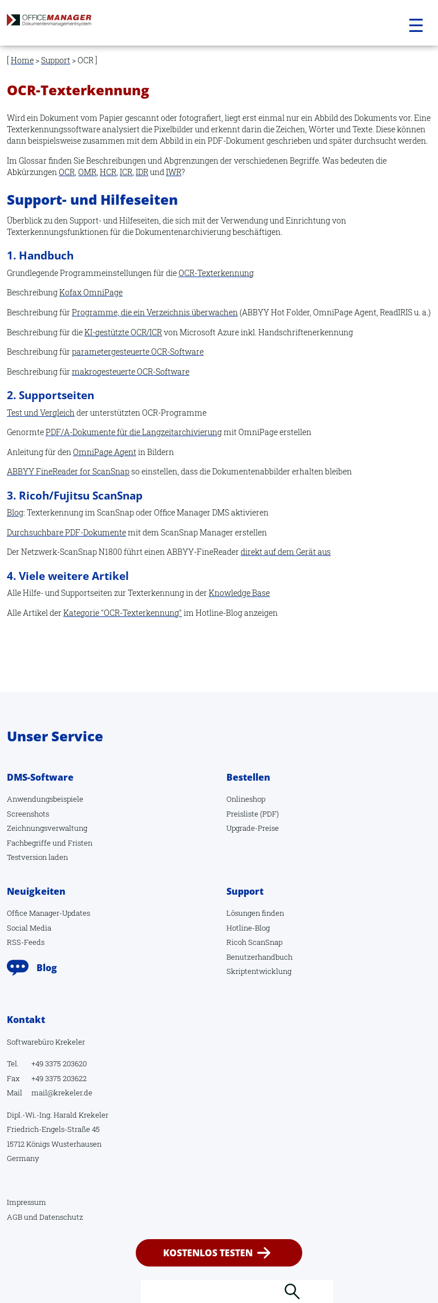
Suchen (292, 1292)
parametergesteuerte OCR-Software (138, 351)
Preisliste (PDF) (252, 813)
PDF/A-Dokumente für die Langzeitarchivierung (134, 432)
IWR (173, 172)
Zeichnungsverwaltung (47, 828)
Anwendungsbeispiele (45, 798)
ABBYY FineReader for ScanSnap (68, 471)
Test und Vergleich (41, 412)
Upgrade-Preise (252, 828)
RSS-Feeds (25, 942)
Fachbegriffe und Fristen (49, 842)
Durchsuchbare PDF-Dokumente (66, 532)
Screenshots (28, 813)
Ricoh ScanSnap (254, 942)
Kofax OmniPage (91, 292)
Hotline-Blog (248, 927)
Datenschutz (61, 1216)
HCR (108, 172)
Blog (15, 512)
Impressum (26, 1202)
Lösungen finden (255, 913)
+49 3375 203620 (59, 1063)
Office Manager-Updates (48, 913)
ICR (126, 172)
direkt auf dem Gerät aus (286, 551)
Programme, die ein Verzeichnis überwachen (155, 312)
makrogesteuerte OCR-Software (130, 371)
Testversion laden (37, 857)
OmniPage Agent (104, 451)
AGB (14, 1216)
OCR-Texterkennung (216, 272)
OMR (87, 172)
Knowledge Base (239, 592)
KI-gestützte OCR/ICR (123, 332)
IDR (142, 172)
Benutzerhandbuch (259, 956)
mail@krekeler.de (61, 1092)
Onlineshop (245, 798)
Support (55, 60)
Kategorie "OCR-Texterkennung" (122, 612)
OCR (67, 172)
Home (22, 60)
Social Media (29, 927)
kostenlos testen (208, 1253)
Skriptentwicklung (258, 971)
